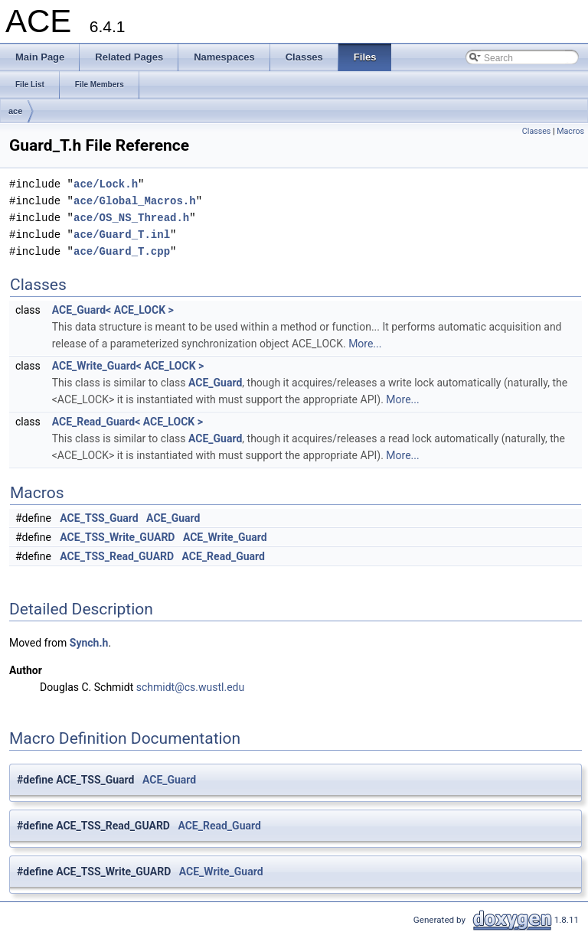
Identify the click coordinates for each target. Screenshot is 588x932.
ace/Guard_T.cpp (122, 251)
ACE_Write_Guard (225, 537)
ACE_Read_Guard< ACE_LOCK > (127, 421)
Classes (536, 131)
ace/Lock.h (106, 184)
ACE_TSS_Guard (99, 518)
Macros (570, 131)
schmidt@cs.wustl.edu (190, 687)
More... (364, 343)
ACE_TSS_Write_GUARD (117, 537)
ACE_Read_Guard (223, 556)
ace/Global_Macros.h (135, 201)
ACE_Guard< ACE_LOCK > (113, 310)
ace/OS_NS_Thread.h (131, 217)
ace (15, 111)
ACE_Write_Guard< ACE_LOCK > (128, 366)
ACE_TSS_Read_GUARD (117, 556)
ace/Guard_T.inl (122, 234)
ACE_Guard (215, 382)
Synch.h (89, 643)
